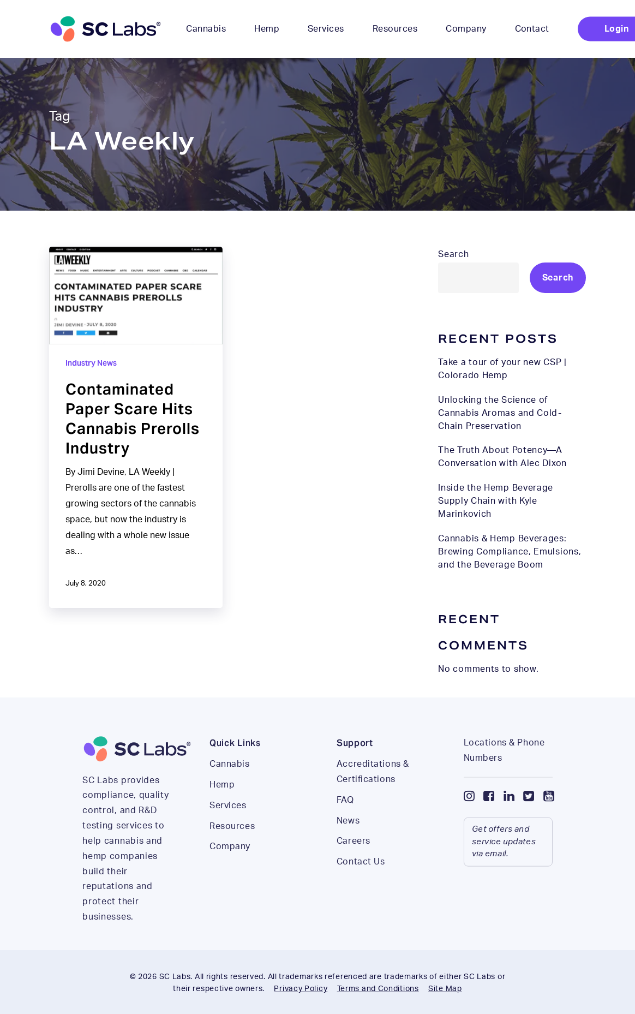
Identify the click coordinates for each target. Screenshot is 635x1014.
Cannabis (229, 781)
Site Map (445, 989)
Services (227, 822)
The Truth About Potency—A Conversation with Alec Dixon (502, 457)
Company (229, 863)
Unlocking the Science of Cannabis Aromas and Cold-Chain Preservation (500, 413)
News (348, 837)
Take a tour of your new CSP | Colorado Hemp (502, 369)
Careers (353, 858)
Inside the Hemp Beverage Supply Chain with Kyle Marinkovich (495, 501)
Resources (232, 843)
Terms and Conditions (378, 989)
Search (453, 254)
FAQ (345, 817)
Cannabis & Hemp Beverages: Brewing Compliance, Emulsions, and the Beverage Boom (509, 551)
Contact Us (361, 878)
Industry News (91, 363)
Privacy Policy (300, 989)
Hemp (222, 801)
